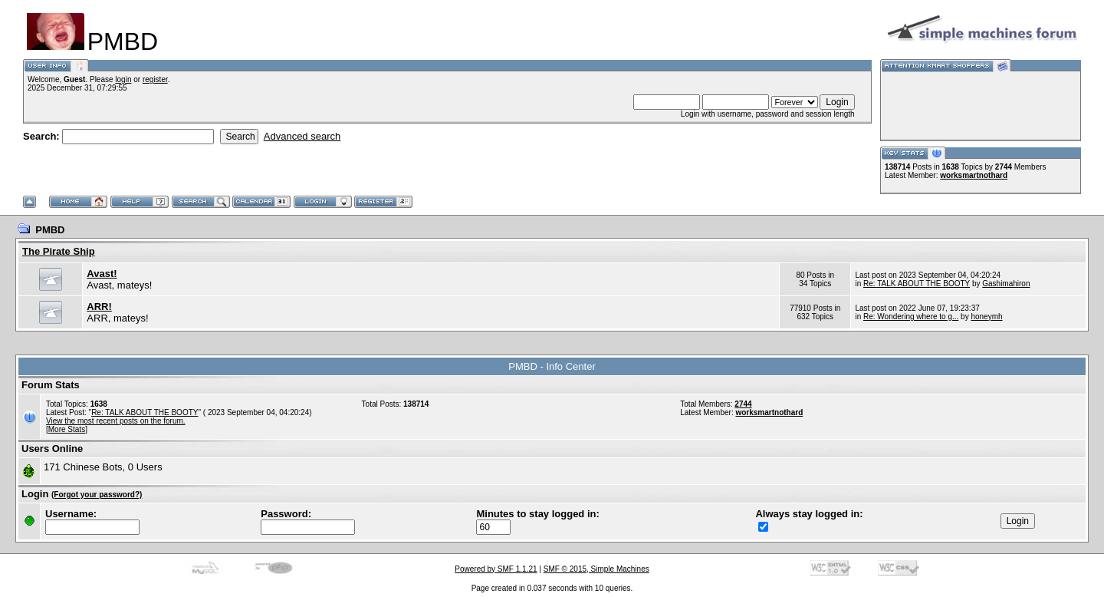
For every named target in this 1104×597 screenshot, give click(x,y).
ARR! (99, 306)
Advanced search (302, 136)
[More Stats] (66, 429)
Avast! (102, 273)
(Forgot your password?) (96, 494)
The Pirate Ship (58, 251)
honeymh (986, 316)
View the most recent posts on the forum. (116, 421)
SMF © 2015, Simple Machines (596, 569)
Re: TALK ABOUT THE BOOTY (916, 283)
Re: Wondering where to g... (910, 316)
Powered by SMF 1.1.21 (496, 569)
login (123, 79)
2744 (742, 404)
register (155, 79)
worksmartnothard (973, 175)
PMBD (49, 230)
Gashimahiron (1006, 283)
